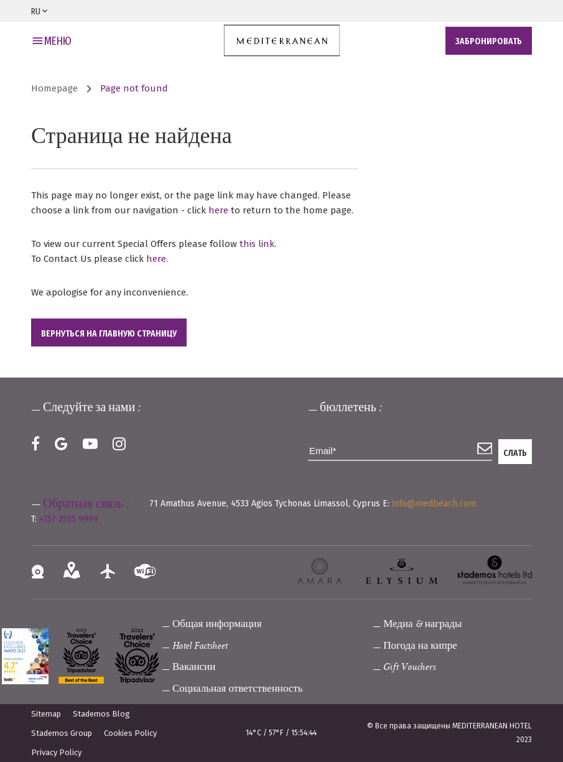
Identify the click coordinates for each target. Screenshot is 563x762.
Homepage (54, 88)
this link (257, 243)
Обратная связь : (85, 505)
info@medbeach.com (434, 503)
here (218, 210)
